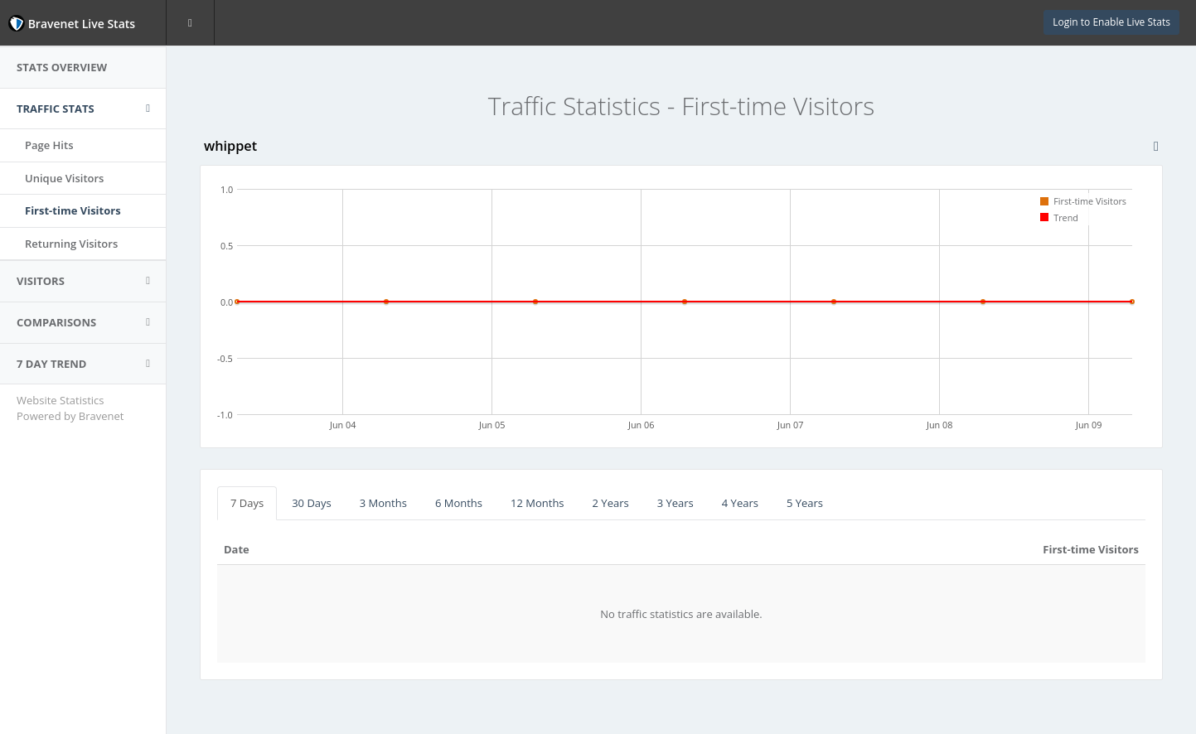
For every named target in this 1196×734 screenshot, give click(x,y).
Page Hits (49, 145)
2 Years (611, 502)
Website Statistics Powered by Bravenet (70, 408)
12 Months (537, 502)
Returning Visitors (71, 243)
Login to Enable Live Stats (1111, 22)
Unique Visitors (64, 178)
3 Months (383, 502)
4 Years (740, 502)
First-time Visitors (73, 210)
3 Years (675, 502)
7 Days (247, 502)
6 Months (458, 502)
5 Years (805, 502)
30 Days (312, 502)
